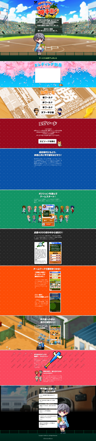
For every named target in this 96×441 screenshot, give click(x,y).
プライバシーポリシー (48, 438)
